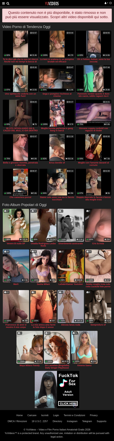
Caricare (31, 415)
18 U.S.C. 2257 (40, 421)
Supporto (101, 421)
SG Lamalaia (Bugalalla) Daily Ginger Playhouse (57, 366)
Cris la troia (98, 243)
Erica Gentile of (57, 162)
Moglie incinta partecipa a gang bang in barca (57, 129)
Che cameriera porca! (20, 197)
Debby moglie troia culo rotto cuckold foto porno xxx (98, 286)
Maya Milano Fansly (30, 365)
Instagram (72, 421)
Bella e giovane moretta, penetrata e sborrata (20, 163)
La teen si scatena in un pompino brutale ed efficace (57, 60)
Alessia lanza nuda (70, 325)
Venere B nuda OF (16, 243)
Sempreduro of (98, 325)
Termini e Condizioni (74, 415)
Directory (57, 421)
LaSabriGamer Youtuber (70, 284)
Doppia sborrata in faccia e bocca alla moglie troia (93, 198)
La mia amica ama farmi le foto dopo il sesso (43, 326)
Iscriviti (44, 415)
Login (56, 415)
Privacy (94, 415)
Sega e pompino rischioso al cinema (56, 95)
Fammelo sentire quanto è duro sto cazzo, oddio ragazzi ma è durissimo (93, 96)
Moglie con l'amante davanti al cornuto (93, 163)
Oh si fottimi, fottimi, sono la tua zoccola (93, 60)
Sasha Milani (43, 284)
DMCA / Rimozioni (17, 421)
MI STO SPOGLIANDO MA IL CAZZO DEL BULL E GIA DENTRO (20, 129)
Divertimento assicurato (70, 243)
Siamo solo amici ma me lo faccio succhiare (57, 198)
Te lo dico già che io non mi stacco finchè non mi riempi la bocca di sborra (20, 61)
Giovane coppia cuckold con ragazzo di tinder (93, 129)
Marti (15, 284)
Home (19, 415)
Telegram (87, 421)
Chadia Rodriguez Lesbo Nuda (43, 244)
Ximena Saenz (84, 365)
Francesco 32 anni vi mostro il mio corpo (15, 326)
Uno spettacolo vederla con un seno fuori (20, 95)
